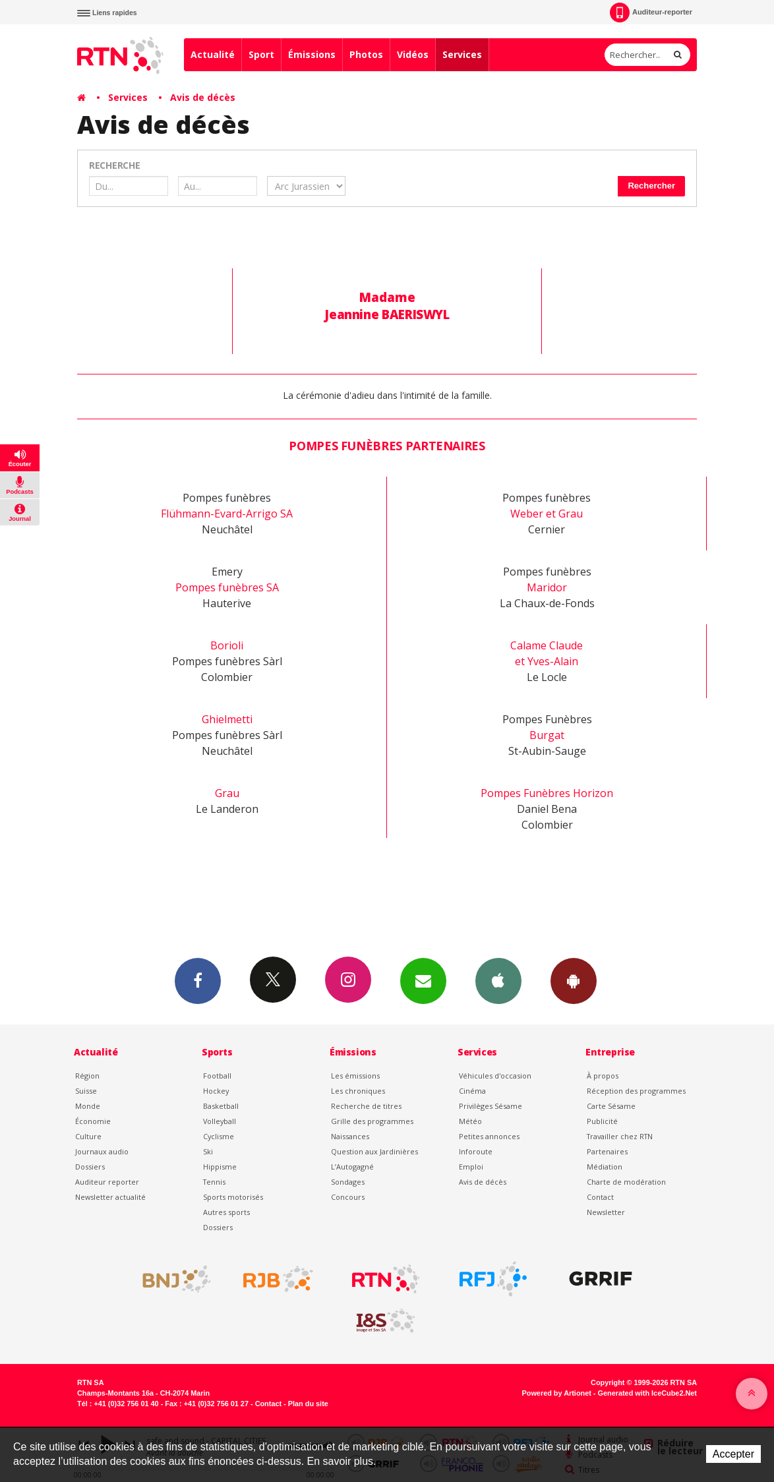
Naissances (350, 1136)
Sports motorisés (233, 1197)
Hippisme (220, 1166)
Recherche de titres (366, 1106)
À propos (602, 1075)
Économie (93, 1121)
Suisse (86, 1090)
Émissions (312, 54)
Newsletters (423, 980)
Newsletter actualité (110, 1197)
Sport (261, 54)
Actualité (213, 54)
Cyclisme (218, 1136)
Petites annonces (489, 1136)
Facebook (198, 980)
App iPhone (498, 980)
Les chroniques (358, 1090)
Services (462, 54)
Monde (87, 1106)
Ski (208, 1151)
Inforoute (475, 1151)
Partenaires (607, 1151)
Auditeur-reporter (651, 12)
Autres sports (226, 1212)
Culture (88, 1136)
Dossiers (90, 1166)
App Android (574, 980)
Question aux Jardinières (374, 1151)
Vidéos (413, 54)
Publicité (602, 1121)
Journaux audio (102, 1151)
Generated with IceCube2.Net (647, 1393)
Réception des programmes (636, 1090)
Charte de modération (626, 1181)
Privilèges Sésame (490, 1106)
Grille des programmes (372, 1121)
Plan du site (308, 1404)
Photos (366, 54)
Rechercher (651, 186)
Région (87, 1075)
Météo (470, 1121)
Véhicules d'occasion (495, 1075)
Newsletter (606, 1212)
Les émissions (355, 1075)
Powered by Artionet (556, 1393)
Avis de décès (202, 97)
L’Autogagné (352, 1166)
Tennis (214, 1181)
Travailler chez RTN (620, 1136)
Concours (348, 1197)
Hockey (216, 1090)
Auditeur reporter (107, 1181)
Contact (600, 1197)
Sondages (348, 1181)
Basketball (221, 1106)
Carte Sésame (611, 1106)
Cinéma (472, 1090)
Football (217, 1075)
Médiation (604, 1166)
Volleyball (219, 1121)
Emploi (471, 1166)
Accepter (733, 1454)
